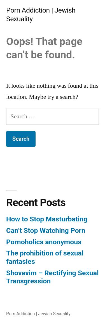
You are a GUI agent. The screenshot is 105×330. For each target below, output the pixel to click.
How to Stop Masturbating (46, 219)
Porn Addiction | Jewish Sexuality (38, 313)
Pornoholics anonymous (43, 242)
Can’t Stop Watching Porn (45, 230)
